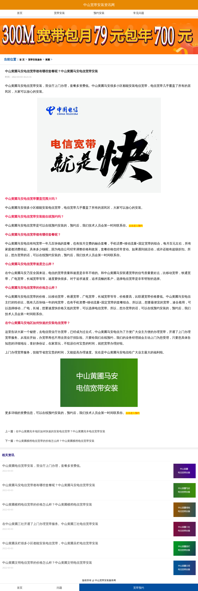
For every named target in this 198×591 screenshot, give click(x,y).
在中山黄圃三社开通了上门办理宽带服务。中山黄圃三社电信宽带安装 (50, 524)
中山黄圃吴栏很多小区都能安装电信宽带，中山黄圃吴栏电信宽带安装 (50, 543)
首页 (19, 13)
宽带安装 (59, 13)
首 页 (22, 59)
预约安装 (99, 13)
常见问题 (138, 13)
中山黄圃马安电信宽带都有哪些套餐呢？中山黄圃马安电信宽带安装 (48, 485)
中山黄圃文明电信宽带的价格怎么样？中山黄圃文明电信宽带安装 (47, 562)
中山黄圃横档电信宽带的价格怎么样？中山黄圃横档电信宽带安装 (55, 440)
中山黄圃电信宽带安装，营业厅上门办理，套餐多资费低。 (42, 465)
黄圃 (47, 59)
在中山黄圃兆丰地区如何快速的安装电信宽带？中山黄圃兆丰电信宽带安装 (60, 431)
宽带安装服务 (35, 59)
